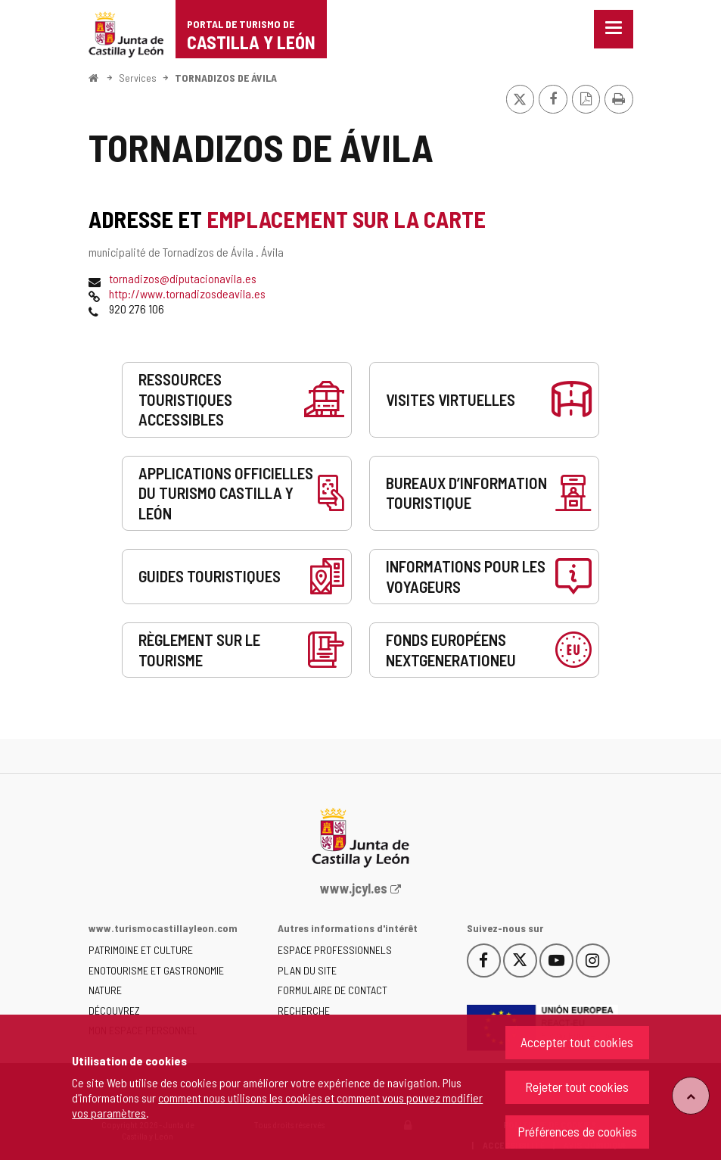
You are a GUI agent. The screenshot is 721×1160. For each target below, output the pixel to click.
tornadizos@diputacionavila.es (182, 278)
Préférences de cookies (577, 1131)
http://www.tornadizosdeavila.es (187, 293)
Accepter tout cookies (577, 1042)
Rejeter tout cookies (577, 1086)
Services (138, 77)
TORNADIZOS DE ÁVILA (226, 77)
